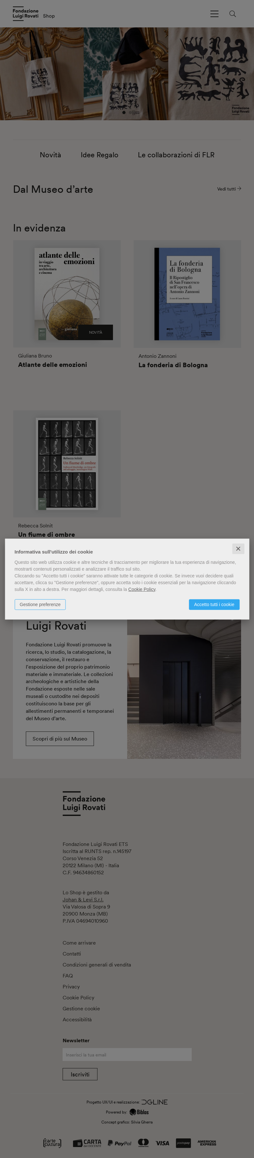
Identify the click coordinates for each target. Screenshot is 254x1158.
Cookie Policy (142, 589)
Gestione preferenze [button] (40, 604)
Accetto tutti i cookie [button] (214, 604)
